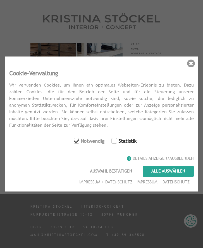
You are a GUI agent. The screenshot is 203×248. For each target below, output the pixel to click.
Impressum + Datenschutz (105, 182)
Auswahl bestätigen (111, 171)
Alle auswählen (168, 171)
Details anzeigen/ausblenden (163, 158)
